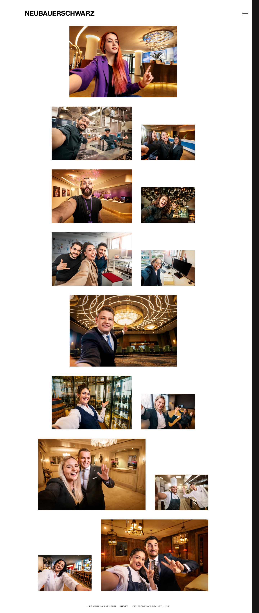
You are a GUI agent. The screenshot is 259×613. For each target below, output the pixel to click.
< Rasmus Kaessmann (101, 606)
